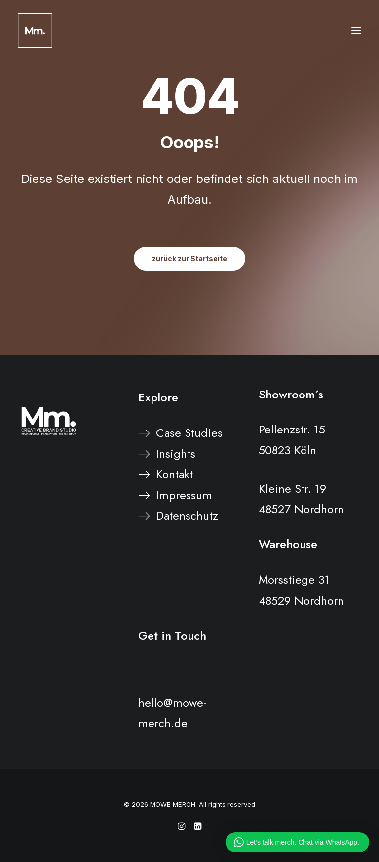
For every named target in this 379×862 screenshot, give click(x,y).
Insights (175, 453)
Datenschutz (187, 515)
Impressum (184, 494)
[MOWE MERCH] (35, 30)
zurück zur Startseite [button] (189, 258)
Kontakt (174, 474)
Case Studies (189, 432)
